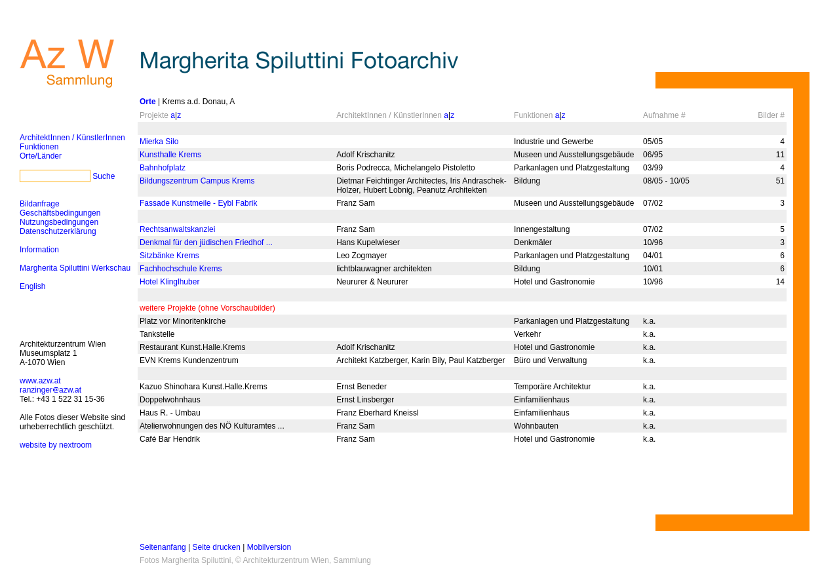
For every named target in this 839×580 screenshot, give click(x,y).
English (32, 286)
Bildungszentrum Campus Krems (197, 180)
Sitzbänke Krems (169, 255)
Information (39, 249)
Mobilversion (269, 547)
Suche (103, 176)
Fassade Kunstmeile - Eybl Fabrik (198, 203)
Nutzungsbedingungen (59, 222)
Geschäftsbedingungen (60, 213)
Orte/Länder (41, 156)
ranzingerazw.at (50, 390)
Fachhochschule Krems (181, 268)
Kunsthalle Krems (170, 154)
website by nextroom (56, 445)
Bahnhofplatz (162, 167)
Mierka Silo (159, 141)
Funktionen (39, 146)
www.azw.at (40, 380)
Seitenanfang (163, 547)
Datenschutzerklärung (58, 231)
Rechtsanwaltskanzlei (177, 229)
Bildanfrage (40, 203)
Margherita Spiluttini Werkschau (75, 268)
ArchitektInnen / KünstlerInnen (72, 137)
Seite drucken (217, 547)
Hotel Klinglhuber (169, 281)
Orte (148, 101)
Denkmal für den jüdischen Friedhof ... (206, 242)
